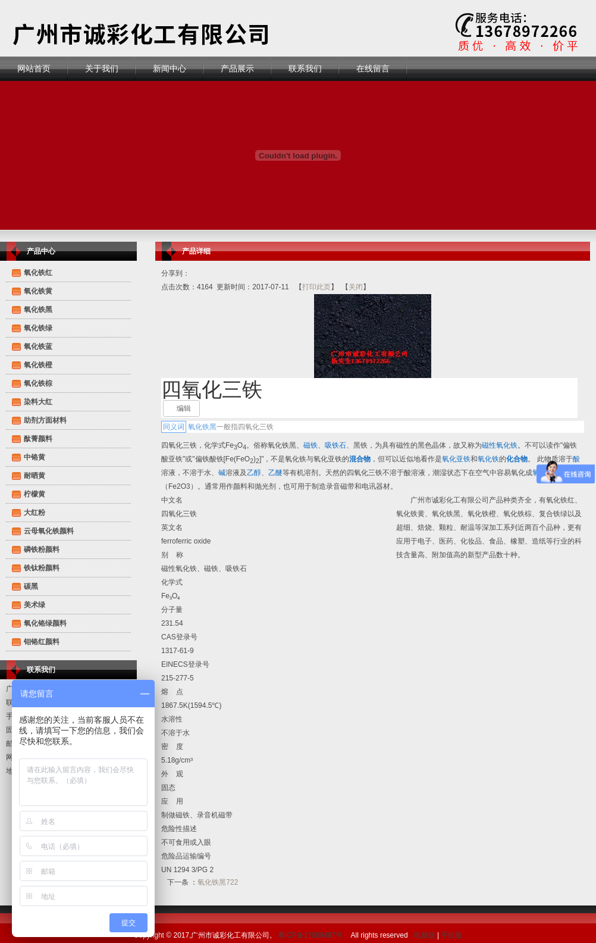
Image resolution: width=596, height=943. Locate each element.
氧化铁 (488, 459)
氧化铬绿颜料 (45, 623)
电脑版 (424, 935)
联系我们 (305, 68)
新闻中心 (169, 68)
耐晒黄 (34, 476)
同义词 (173, 427)
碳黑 (31, 586)
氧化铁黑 (38, 309)
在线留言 (373, 68)
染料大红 (38, 402)
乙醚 (275, 473)
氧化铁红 (38, 272)
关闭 (356, 287)
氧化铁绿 (38, 328)
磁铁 (310, 445)
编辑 (184, 408)
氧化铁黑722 (217, 882)
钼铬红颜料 (41, 642)
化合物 (517, 459)
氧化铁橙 (38, 365)
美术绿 (34, 605)
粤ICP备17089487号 (310, 935)
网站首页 (34, 68)
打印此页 (316, 287)
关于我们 (101, 68)
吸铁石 (335, 445)
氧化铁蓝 (38, 346)
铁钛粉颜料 (41, 568)
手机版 (451, 935)
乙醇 (254, 473)
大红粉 (34, 512)
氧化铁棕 (38, 383)
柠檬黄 (34, 494)
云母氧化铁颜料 (49, 531)
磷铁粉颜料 (41, 549)
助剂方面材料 (45, 420)
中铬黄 (34, 457)
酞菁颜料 (38, 439)
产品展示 (237, 68)
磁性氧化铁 (499, 445)
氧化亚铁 (456, 459)
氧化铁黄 (38, 291)
